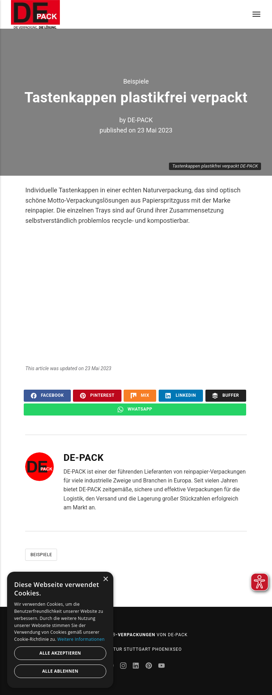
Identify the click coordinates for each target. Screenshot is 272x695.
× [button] (105, 579)
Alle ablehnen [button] (60, 671)
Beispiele (136, 81)
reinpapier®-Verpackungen (119, 634)
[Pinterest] (149, 666)
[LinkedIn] (136, 666)
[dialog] (60, 630)
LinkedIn (180, 396)
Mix (140, 396)
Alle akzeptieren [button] (60, 653)
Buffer (225, 396)
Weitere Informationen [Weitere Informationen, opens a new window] (81, 639)
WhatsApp (135, 409)
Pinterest (97, 396)
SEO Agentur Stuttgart (121, 649)
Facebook (47, 396)
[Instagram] (124, 666)
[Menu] (252, 14)
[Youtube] (161, 666)
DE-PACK (140, 120)
